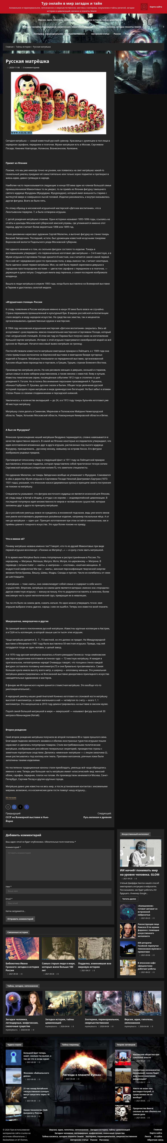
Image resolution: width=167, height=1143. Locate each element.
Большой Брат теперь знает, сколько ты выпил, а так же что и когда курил (13, 1057)
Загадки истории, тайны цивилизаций (103, 19)
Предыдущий (29, 817)
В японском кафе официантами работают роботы (128, 967)
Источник (11, 797)
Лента (148, 1136)
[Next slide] (105, 1044)
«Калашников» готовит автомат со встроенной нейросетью (128, 912)
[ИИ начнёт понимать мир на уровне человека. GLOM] (140, 853)
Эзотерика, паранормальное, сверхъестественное (59, 33)
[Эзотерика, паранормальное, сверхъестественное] (103, 1003)
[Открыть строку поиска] (163, 27)
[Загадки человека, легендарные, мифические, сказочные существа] (24, 1003)
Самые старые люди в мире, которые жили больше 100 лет (58, 967)
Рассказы (130, 33)
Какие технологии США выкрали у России (13, 1113)
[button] (8, 806)
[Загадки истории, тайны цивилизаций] (63, 1003)
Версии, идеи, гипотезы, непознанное (57, 19)
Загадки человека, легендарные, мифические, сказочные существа (58, 26)
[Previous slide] (101, 1044)
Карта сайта (156, 1133)
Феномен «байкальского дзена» (13, 1076)
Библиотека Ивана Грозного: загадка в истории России (22, 967)
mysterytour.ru (12, 1030)
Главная (158, 1129)
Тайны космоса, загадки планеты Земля (120, 26)
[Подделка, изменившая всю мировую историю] (94, 948)
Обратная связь (155, 1139)
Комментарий (13, 847)
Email (9, 898)
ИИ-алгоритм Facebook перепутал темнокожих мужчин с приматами (128, 949)
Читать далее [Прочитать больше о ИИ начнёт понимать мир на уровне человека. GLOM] (130, 899)
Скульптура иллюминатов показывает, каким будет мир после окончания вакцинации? (123, 1076)
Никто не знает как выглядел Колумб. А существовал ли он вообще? (123, 1094)
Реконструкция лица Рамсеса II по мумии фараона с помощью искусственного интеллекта (128, 930)
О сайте (158, 1136)
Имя (9, 886)
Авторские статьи (100, 33)
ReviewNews (9, 1139)
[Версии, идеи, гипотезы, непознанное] (143, 1003)
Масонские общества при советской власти (123, 1057)
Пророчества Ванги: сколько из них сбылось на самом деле (123, 1113)
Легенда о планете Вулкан (82, 1075)
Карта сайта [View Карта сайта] (151, 6)
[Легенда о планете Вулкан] (83, 1066)
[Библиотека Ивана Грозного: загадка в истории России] (22, 948)
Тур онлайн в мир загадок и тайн (71, 3)
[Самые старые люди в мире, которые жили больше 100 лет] (58, 948)
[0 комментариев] (30, 67)
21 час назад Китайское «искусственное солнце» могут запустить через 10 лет (13, 1094)
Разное (117, 33)
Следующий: (87, 815)
